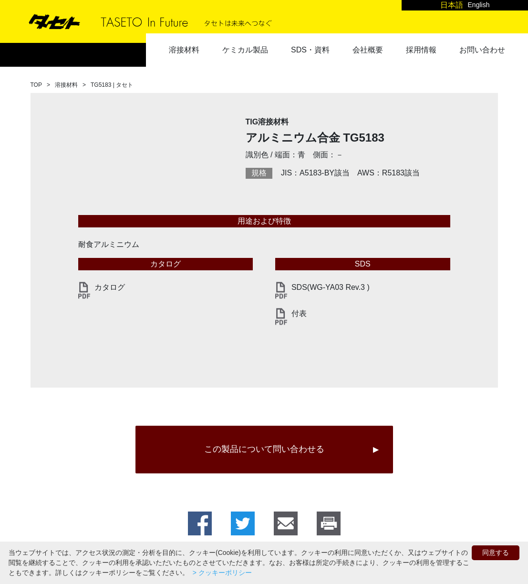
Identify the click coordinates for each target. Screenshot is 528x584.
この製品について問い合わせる (264, 449)
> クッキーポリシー (221, 572)
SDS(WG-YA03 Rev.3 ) (330, 287)
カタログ (109, 287)
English (479, 5)
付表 (299, 313)
